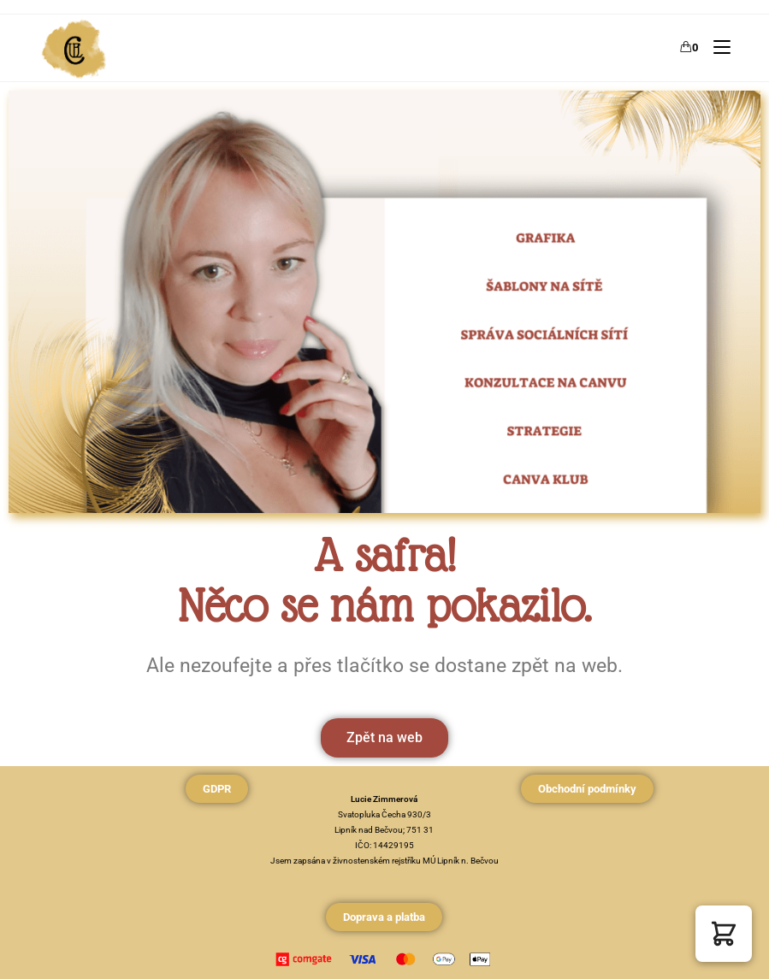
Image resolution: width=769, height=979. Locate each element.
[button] (723, 933)
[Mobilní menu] (716, 47)
